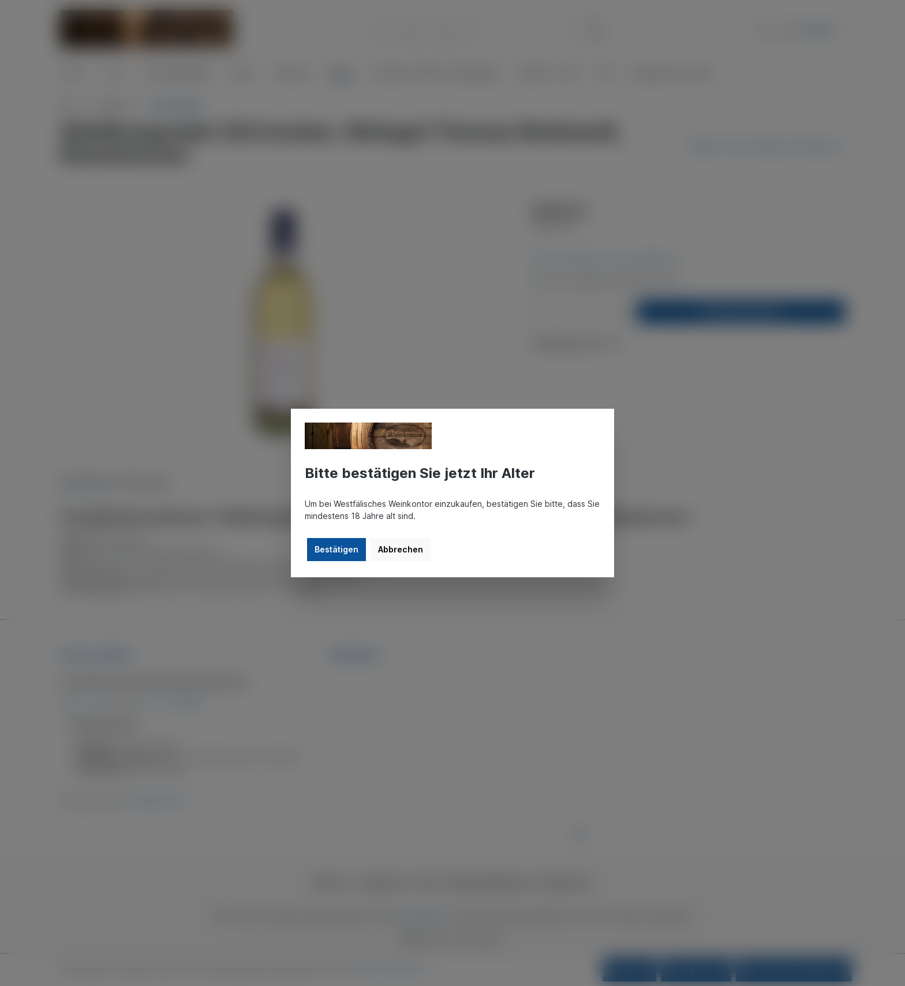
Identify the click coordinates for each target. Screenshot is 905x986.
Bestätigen (336, 549)
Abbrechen (400, 549)
